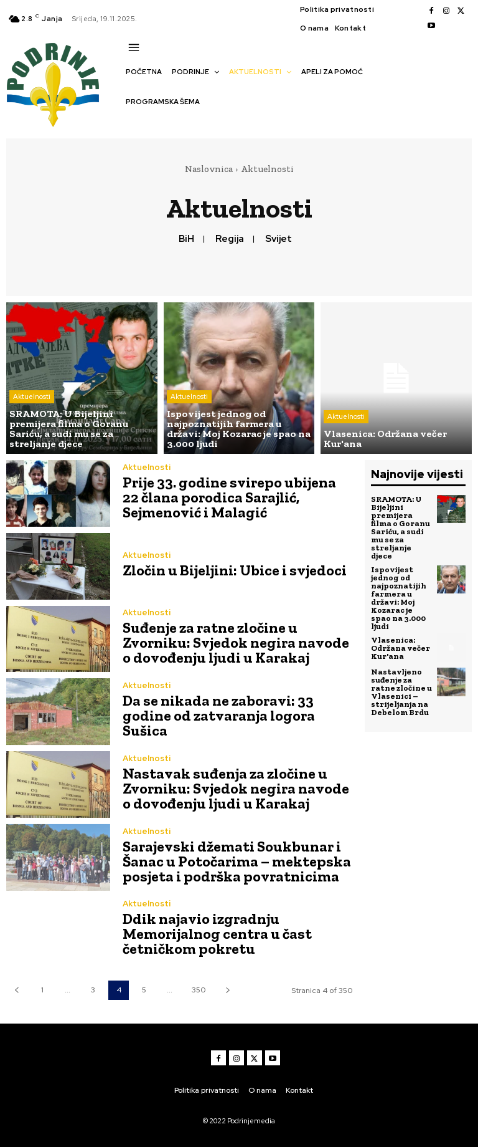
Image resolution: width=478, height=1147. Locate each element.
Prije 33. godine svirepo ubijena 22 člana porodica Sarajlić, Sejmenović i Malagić (229, 497)
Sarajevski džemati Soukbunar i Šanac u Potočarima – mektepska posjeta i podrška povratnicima (237, 861)
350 (198, 990)
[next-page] (227, 990)
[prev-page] (16, 990)
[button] (132, 123)
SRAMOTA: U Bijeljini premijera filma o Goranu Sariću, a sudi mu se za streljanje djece (400, 527)
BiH (186, 238)
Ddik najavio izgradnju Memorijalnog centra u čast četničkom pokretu (217, 933)
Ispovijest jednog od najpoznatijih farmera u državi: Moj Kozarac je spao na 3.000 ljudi (398, 598)
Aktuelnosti (31, 396)
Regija (229, 238)
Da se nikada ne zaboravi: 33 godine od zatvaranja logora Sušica (219, 715)
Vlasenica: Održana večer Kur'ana (400, 648)
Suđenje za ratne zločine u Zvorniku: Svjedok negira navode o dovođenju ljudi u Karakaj (236, 642)
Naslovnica (209, 169)
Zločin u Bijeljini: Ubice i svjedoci (235, 570)
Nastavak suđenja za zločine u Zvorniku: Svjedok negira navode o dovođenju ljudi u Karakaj (236, 788)
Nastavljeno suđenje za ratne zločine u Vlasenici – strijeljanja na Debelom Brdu (401, 692)
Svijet (278, 238)
